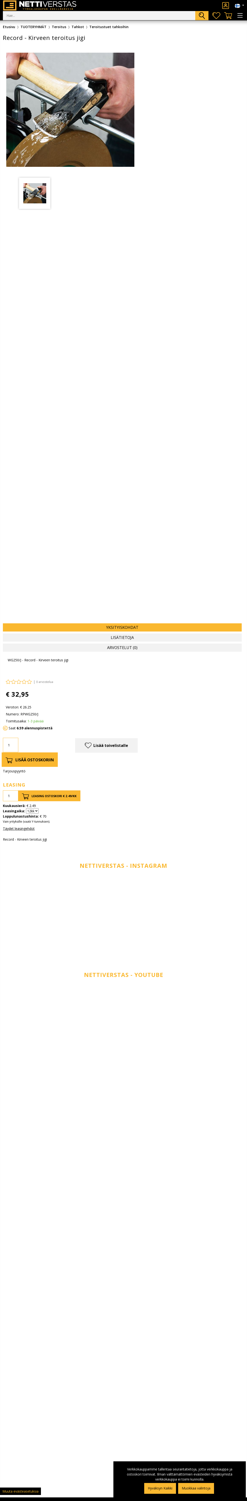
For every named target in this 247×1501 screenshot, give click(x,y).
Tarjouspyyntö (14, 771)
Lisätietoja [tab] (122, 637)
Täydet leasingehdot (19, 828)
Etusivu (9, 27)
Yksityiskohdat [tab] (122, 627)
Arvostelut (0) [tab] (122, 647)
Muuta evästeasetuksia (20, 1491)
